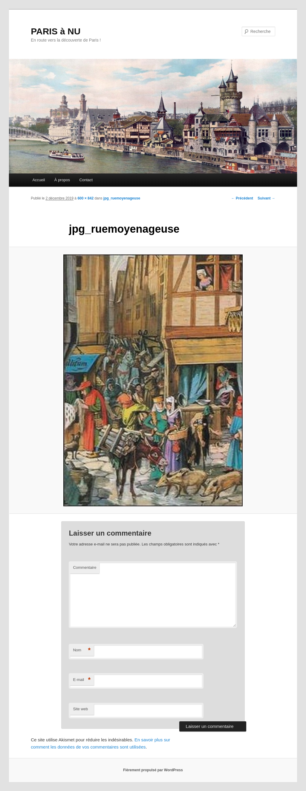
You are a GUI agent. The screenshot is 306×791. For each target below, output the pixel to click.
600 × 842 (85, 198)
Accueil (38, 180)
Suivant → (266, 198)
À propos (62, 180)
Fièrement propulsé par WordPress (153, 770)
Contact (86, 180)
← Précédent (242, 198)
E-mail (82, 680)
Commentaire (84, 567)
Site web (80, 709)
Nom (82, 650)
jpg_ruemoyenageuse (121, 198)
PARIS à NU (55, 31)
